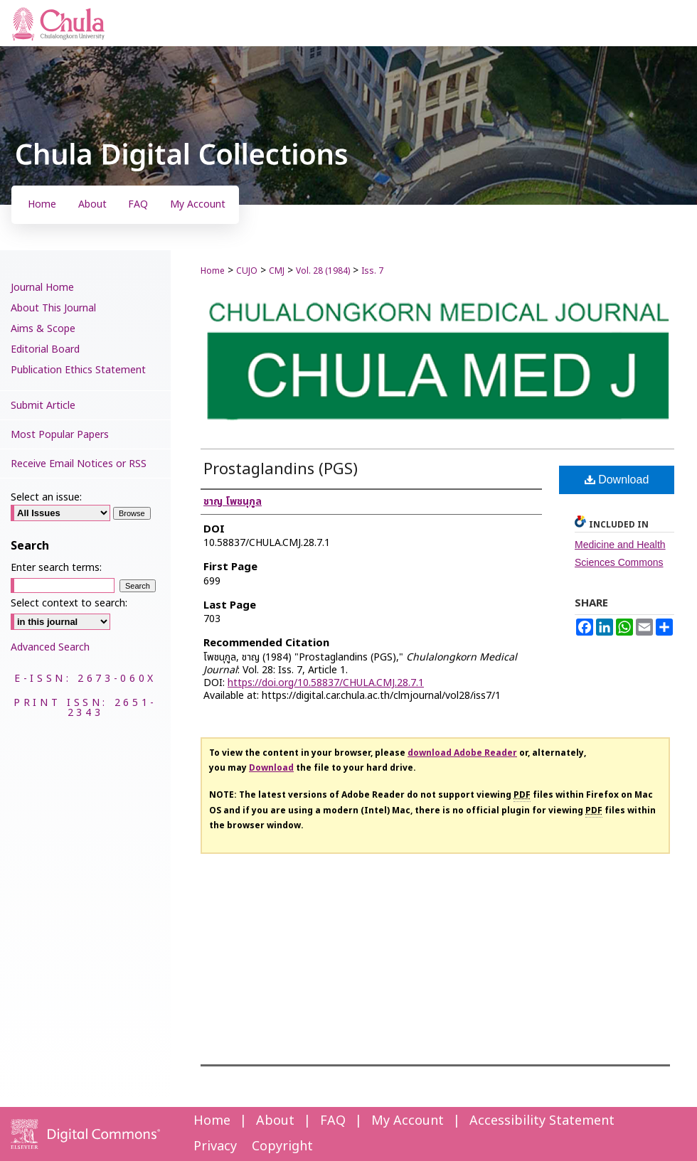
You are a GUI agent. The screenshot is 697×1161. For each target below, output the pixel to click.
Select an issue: (46, 497)
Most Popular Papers (60, 434)
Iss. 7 (372, 270)
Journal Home (42, 287)
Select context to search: (69, 603)
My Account (407, 1120)
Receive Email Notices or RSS (79, 463)
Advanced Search (50, 647)
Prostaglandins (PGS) (280, 469)
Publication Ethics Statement (78, 370)
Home (213, 270)
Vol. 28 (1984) (323, 270)
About (275, 1120)
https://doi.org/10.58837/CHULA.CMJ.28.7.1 (326, 682)
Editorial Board (45, 349)
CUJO (246, 270)
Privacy (215, 1146)
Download (617, 480)
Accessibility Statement (541, 1120)
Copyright (282, 1146)
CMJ (276, 270)
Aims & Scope (43, 328)
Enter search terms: (56, 567)
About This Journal (53, 308)
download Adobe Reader (462, 753)
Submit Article (43, 405)
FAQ (333, 1120)
